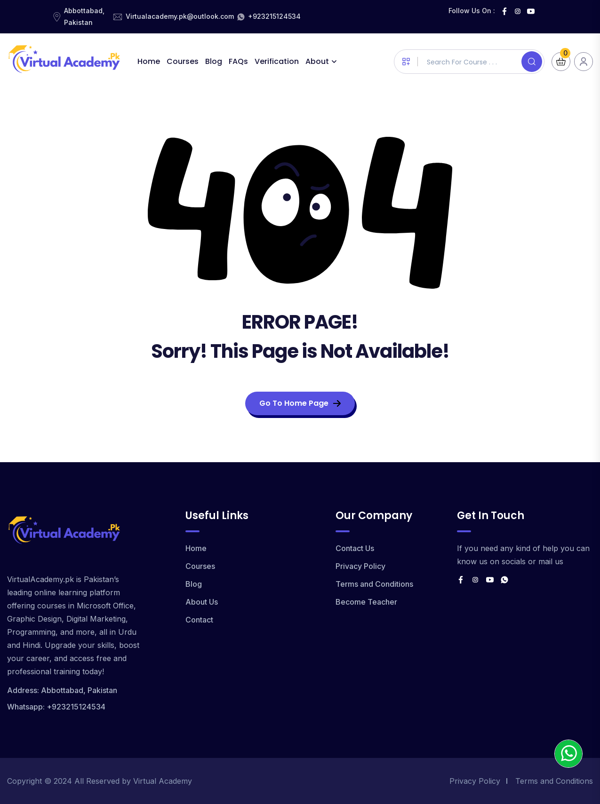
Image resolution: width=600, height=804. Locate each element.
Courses (183, 61)
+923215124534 (274, 16)
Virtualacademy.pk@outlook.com (180, 16)
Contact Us (355, 548)
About (317, 61)
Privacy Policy (360, 566)
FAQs (238, 61)
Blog (213, 61)
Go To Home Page (300, 403)
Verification (277, 61)
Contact (199, 619)
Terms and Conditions (374, 584)
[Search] (531, 61)
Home (148, 61)
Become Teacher (366, 602)
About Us (201, 602)
